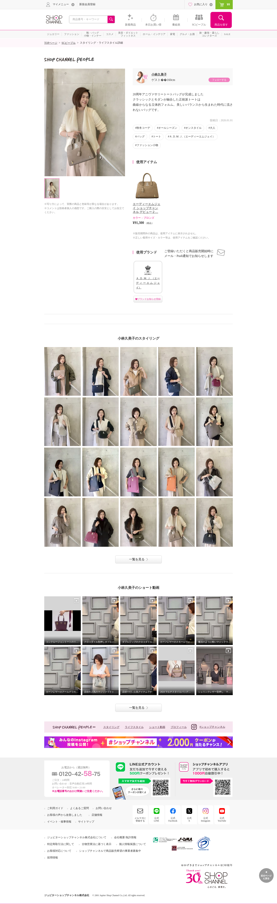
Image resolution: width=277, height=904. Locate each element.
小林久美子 (159, 74)
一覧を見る (136, 559)
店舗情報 (97, 814)
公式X (189, 819)
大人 (212, 127)
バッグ (141, 136)
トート (157, 136)
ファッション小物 (147, 145)
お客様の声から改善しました (64, 814)
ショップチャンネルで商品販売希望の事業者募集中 (110, 850)
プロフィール (179, 727)
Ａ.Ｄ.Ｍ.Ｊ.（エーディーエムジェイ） (192, 136)
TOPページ (50, 43)
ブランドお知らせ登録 (149, 299)
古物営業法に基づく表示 (96, 844)
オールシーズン (167, 127)
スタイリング (111, 727)
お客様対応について (59, 850)
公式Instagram (205, 819)
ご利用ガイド (55, 808)
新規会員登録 (87, 4)
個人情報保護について (132, 844)
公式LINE (156, 819)
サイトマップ (86, 821)
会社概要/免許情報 (125, 837)
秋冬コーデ (143, 127)
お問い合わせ (104, 808)
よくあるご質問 (79, 808)
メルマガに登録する (140, 819)
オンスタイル (193, 127)
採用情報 (52, 857)
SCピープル (69, 43)
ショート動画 (157, 727)
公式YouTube (222, 819)
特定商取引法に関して (60, 844)
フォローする (219, 79)
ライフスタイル (134, 727)
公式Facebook (172, 819)
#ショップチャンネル (208, 727)
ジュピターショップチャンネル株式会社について (76, 837)
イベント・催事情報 (59, 821)
